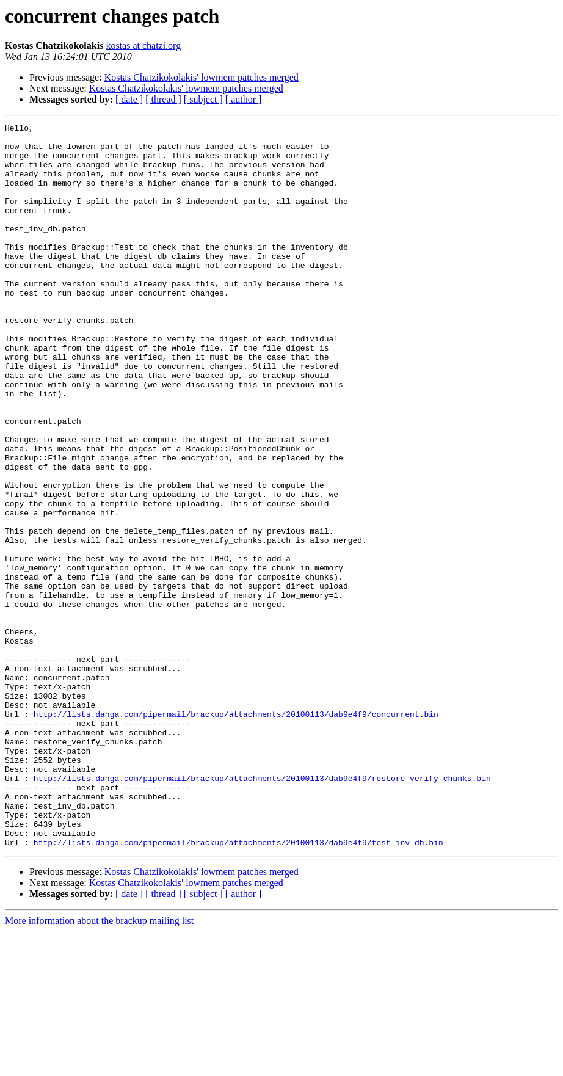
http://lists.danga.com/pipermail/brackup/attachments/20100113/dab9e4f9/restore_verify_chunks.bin (262, 909)
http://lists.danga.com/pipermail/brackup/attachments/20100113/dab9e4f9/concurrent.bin (236, 832)
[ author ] (243, 99)
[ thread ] (163, 99)
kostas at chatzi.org (143, 45)
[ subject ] (203, 99)
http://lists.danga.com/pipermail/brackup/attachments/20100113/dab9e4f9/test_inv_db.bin (238, 986)
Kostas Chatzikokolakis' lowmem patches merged (201, 77)
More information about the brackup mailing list (99, 1065)
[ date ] (129, 99)
